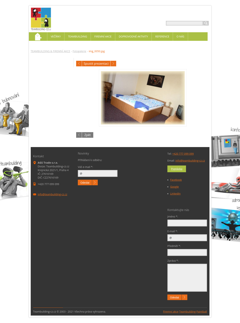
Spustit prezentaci (96, 64)
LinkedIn (175, 193)
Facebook (176, 180)
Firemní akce (171, 311)
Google (174, 186)
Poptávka (176, 169)
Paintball (201, 311)
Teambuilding (187, 311)
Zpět (88, 135)
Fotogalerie (79, 51)
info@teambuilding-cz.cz (190, 160)
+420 (183, 153)
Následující (113, 63)
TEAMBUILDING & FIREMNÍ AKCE (50, 51)
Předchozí (79, 63)
